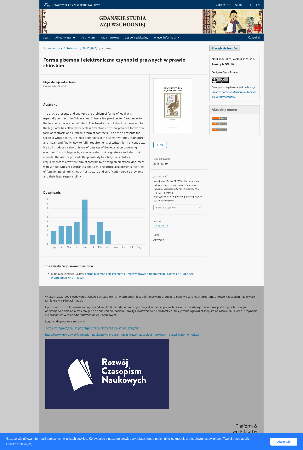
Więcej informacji (165, 37)
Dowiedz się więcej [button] (19, 444)
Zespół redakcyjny (136, 37)
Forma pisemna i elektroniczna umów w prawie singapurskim (125, 274)
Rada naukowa (109, 37)
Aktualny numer (65, 37)
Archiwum (88, 37)
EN (258, 5)
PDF (161, 145)
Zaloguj (239, 5)
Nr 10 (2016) (90, 48)
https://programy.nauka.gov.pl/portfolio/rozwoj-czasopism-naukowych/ (92, 328)
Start (46, 37)
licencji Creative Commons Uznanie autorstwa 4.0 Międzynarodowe (234, 92)
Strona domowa (52, 48)
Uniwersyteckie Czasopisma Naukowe (71, 5)
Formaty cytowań (166, 207)
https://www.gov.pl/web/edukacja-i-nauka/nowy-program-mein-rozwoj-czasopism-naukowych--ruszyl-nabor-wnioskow (122, 334)
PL (250, 5)
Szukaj (254, 37)
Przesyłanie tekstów (224, 48)
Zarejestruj (223, 5)
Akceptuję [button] (284, 441)
